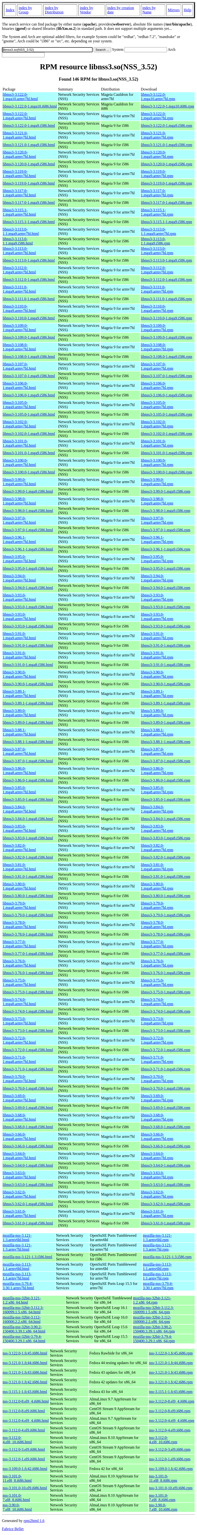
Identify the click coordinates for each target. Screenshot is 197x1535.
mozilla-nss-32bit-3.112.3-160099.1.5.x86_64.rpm (153, 1310)
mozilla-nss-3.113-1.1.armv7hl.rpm (157, 1276)
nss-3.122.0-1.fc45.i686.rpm (171, 1353)
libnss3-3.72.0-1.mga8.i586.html (28, 1050)
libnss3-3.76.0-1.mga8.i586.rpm (165, 973)
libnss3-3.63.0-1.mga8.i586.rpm (165, 1185)
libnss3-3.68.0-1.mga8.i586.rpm (165, 1127)
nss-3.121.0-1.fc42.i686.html (25, 1382)
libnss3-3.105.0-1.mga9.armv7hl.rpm (157, 405)
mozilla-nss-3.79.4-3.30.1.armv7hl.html (18, 1286)
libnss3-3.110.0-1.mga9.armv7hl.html (19, 308)
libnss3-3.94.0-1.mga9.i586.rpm (165, 588)
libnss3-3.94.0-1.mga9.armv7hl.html (19, 578)
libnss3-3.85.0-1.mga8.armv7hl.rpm (157, 790)
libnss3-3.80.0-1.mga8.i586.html (28, 896)
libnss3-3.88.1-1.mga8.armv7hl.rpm (157, 732)
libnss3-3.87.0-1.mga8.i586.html (28, 761)
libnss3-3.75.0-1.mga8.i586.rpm (165, 992)
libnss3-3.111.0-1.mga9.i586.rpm (166, 299)
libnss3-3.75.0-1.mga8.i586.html (28, 992)
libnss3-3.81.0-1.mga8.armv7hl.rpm (157, 867)
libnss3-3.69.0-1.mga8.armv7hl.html (19, 1098)
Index (10, 10)
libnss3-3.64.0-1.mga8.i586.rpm (165, 1165)
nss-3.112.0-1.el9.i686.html (24, 1459)
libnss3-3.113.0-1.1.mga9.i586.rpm (155, 241)
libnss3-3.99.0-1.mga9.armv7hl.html (19, 482)
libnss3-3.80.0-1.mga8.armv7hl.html (19, 886)
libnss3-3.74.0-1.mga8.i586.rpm (165, 1011)
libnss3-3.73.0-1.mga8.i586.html (28, 1031)
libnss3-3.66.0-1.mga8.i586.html (28, 1146)
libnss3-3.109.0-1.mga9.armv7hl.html (19, 328)
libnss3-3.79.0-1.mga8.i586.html (28, 915)
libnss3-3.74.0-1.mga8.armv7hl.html (19, 1001)
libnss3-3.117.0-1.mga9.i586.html (29, 203)
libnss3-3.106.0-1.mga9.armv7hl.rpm (157, 385)
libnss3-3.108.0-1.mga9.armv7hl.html (19, 347)
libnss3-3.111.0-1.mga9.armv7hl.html (19, 289)
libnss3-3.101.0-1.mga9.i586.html (29, 453)
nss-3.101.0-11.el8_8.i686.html (17, 1478)
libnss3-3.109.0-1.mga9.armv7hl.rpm (157, 328)
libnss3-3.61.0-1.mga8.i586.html (28, 1223)
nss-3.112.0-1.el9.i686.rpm (169, 1459)
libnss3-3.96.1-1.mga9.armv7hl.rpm (157, 539)
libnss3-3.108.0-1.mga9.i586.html (29, 357)
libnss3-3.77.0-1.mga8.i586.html (28, 954)
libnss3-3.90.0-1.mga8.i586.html (28, 684)
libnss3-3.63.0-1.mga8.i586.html (28, 1185)
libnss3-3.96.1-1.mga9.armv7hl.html (19, 539)
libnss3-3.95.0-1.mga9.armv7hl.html (19, 559)
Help (187, 10)
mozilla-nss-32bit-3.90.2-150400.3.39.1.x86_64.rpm (154, 1329)
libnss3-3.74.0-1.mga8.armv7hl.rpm (157, 1001)
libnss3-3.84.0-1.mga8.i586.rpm (165, 819)
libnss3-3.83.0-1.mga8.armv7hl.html (19, 828)
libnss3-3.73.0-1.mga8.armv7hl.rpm (157, 1021)
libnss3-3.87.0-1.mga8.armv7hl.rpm (157, 751)
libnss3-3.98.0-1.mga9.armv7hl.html (19, 501)
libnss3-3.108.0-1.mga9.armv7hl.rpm (157, 347)
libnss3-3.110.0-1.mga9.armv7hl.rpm (157, 308)
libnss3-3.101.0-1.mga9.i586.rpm (166, 453)
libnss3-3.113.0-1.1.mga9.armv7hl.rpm (158, 231)
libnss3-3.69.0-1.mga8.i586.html (28, 1108)
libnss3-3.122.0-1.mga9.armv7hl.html (19, 116)
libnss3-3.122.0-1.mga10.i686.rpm (167, 106)
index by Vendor (86, 10)
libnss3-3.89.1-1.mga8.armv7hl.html (19, 693)
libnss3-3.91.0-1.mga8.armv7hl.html (19, 655)
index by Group (25, 10)
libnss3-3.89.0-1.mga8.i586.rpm (165, 722)
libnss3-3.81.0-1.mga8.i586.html (28, 876)
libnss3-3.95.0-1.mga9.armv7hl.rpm (157, 559)
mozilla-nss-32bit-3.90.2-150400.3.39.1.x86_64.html (24, 1329)
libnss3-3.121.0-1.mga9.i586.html (29, 145)
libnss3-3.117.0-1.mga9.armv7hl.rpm (157, 193)
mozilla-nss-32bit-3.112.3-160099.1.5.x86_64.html (23, 1310)
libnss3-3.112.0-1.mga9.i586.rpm (166, 280)
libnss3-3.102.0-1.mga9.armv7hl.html (19, 424)
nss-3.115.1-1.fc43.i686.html (25, 1392)
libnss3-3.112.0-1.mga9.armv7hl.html (19, 270)
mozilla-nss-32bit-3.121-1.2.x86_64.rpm (152, 1300)
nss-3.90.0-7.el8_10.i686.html (17, 1507)
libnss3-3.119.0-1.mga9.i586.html (29, 183)
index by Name (149, 10)
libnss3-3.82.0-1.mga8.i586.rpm (165, 857)
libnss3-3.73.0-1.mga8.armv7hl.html (19, 1021)
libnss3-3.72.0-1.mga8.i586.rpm (165, 1050)
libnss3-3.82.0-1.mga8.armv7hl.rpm (157, 847)
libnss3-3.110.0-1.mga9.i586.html (29, 318)
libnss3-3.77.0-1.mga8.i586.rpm (165, 954)
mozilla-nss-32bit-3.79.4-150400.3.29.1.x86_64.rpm (154, 1338)
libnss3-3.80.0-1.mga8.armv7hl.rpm (157, 886)
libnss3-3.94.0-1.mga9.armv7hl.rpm (157, 578)
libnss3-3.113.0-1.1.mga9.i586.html (18, 241)
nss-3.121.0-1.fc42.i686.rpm (171, 1382)
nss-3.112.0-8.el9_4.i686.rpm (171, 1401)
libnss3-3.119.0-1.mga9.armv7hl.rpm (157, 173)
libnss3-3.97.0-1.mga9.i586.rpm (165, 530)
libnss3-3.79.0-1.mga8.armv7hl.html (19, 905)
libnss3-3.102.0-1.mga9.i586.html (29, 434)
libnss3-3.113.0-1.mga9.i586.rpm (166, 260)
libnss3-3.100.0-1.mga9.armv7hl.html (19, 462)
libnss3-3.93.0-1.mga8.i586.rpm (165, 626)
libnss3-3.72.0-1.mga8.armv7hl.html (19, 1040)
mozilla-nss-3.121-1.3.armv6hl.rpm (157, 1237)
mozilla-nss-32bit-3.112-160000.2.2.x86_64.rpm (152, 1319)
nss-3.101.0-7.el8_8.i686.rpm (162, 1497)
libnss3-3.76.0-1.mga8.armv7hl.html (19, 963)
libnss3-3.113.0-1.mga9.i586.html (29, 260)
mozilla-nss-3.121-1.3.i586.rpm (167, 1257)
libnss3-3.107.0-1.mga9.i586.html (29, 376)
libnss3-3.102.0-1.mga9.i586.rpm (166, 434)
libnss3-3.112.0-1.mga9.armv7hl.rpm (157, 270)
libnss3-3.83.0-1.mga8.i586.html (28, 838)
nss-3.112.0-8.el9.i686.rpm (169, 1411)
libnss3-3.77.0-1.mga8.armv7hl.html (19, 944)
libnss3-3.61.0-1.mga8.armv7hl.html (19, 1213)
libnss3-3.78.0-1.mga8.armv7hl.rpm (157, 924)
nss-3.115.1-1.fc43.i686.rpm (170, 1392)
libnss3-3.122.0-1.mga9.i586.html (29, 125)
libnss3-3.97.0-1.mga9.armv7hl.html (19, 520)
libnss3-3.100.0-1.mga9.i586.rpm (166, 472)
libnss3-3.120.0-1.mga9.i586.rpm (166, 164)
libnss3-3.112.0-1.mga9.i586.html (29, 280)
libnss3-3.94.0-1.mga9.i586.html (28, 588)
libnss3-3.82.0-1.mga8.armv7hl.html (19, 847)
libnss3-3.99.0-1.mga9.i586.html (28, 491)
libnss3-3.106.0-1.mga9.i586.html (29, 395)
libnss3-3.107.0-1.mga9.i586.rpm (166, 376)
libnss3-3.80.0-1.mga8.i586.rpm (165, 896)
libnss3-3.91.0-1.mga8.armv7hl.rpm (157, 655)
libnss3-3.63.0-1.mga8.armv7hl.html (19, 1175)
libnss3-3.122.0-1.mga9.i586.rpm (166, 125)
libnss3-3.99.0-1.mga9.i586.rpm (165, 491)
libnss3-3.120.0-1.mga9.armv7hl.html (19, 154)
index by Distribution (54, 10)
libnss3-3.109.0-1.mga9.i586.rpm (166, 337)
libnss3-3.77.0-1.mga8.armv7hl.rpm (157, 944)
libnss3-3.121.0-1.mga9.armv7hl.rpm (157, 135)
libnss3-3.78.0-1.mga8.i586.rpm (165, 934)
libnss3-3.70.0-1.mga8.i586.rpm (165, 1088)
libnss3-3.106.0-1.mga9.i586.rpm (166, 395)
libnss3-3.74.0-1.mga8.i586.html (28, 1011)
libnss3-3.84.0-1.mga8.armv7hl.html (19, 809)
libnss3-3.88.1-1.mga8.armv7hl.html (19, 732)
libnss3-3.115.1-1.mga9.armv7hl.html (19, 212)
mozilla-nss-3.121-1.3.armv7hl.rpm (157, 1247)
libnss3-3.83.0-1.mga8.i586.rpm (165, 838)
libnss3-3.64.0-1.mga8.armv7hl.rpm (157, 1156)
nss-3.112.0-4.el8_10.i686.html (17, 1440)
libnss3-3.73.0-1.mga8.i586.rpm (165, 1031)
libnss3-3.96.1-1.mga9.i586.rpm (165, 549)
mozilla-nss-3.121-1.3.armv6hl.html (17, 1237)
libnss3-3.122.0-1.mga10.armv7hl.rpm (158, 96)
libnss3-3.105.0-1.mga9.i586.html (29, 414)
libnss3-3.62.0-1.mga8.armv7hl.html (19, 1194)
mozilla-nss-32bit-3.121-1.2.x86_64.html (22, 1300)
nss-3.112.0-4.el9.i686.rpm (169, 1430)
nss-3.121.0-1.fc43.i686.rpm (171, 1372)
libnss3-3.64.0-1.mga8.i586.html (28, 1165)
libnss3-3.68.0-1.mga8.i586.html (28, 1127)
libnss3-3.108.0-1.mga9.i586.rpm (166, 357)
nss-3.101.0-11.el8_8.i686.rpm (163, 1478)
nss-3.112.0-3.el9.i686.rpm (169, 1449)
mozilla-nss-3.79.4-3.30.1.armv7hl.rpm (158, 1286)
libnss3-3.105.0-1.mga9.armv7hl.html (19, 405)
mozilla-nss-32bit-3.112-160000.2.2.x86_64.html (22, 1319)
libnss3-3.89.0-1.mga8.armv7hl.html (19, 713)
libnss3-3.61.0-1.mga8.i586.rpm (165, 1223)
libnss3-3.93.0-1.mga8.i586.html (28, 626)
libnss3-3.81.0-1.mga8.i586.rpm (165, 876)
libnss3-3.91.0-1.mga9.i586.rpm (165, 645)
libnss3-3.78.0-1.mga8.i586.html (28, 934)
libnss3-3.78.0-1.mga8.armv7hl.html (19, 924)
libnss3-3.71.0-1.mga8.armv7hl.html (19, 1059)
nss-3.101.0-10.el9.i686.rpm (170, 1488)
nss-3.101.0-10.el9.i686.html (25, 1488)
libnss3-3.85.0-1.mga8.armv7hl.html (19, 790)
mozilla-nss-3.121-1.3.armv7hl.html (17, 1247)
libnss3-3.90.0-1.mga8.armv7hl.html (19, 674)
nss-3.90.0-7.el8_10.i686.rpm (163, 1507)
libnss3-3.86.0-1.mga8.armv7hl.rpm (157, 770)
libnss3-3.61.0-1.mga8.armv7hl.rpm (157, 1213)
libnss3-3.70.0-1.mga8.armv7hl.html (19, 1079)
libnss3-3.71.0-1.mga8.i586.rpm (165, 1069)
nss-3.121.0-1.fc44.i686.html (25, 1363)
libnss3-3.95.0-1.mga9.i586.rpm (165, 568)
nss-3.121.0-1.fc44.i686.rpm (171, 1363)
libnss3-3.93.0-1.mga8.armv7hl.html (19, 616)
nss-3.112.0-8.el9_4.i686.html (26, 1401)
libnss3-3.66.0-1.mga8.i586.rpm (165, 1146)
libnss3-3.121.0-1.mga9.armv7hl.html (19, 135)
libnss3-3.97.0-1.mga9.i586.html (28, 530)
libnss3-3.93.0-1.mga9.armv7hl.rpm (157, 597)
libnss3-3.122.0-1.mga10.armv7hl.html (20, 96)
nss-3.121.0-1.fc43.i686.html (25, 1372)
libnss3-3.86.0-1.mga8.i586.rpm (165, 780)
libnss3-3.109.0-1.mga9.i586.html (29, 337)
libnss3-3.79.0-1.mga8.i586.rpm (165, 915)
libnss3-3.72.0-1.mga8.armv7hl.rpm (157, 1040)
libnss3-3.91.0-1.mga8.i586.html (28, 665)
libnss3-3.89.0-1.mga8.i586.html (28, 722)
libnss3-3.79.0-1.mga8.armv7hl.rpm (157, 905)
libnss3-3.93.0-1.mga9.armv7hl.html (19, 597)
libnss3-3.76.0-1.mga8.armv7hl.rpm (157, 963)
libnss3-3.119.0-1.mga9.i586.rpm (166, 183)
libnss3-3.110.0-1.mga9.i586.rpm (166, 318)
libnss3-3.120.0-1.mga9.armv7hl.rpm (157, 154)
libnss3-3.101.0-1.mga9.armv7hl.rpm (157, 443)
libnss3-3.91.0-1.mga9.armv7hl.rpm (157, 636)
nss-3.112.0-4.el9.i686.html (24, 1430)
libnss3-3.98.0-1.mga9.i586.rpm (165, 511)
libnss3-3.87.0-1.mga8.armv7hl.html (19, 751)
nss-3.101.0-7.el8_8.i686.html (16, 1497)
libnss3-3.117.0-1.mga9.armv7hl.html (19, 193)
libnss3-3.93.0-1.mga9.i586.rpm (165, 607)
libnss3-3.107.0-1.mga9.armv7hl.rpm (157, 366)
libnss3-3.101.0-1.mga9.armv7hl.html (19, 443)
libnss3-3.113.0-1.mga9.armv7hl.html (19, 250)
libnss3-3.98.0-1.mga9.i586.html (28, 511)
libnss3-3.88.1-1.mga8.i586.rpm (165, 742)
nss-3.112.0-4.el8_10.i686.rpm (163, 1440)
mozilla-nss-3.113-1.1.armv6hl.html (17, 1266)
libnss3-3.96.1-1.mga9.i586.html (28, 549)
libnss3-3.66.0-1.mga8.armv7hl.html (19, 1136)
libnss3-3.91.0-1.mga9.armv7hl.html (19, 636)
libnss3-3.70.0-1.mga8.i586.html (28, 1088)
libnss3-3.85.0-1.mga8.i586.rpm (165, 799)
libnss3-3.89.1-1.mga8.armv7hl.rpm (157, 693)
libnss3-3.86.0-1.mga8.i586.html (28, 780)
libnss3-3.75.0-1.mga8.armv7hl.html (19, 982)
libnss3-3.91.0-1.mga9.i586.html (28, 645)
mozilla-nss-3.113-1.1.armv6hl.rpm (157, 1266)
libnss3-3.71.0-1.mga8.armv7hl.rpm (157, 1059)
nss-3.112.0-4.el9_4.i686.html (26, 1420)
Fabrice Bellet (13, 1529)
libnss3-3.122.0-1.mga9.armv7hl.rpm (157, 116)
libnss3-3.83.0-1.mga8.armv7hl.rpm (157, 828)
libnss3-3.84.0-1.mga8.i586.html (28, 819)
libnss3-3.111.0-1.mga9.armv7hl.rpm (157, 289)
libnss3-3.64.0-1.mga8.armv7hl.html (19, 1156)
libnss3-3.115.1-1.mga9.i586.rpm (166, 222)
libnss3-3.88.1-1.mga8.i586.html (28, 742)
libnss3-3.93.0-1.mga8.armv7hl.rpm (157, 616)
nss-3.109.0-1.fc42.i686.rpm (171, 1469)
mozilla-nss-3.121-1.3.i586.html (27, 1257)
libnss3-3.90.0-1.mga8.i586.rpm (165, 684)
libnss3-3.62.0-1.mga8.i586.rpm (165, 1204)
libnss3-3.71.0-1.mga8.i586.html (28, 1069)
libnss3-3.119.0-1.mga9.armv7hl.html (19, 173)
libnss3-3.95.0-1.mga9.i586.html (28, 568)
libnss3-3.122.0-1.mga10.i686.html (30, 106)
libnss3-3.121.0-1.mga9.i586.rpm (166, 145)
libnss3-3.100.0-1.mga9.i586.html (29, 472)
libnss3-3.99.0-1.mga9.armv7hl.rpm (157, 482)
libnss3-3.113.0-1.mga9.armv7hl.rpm (157, 250)
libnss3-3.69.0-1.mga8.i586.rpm (165, 1108)
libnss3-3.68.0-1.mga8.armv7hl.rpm (157, 1117)
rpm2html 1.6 (34, 1521)
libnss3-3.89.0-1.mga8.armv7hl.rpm (157, 713)
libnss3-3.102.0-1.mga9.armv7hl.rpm (157, 424)
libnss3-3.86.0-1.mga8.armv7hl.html (19, 770)
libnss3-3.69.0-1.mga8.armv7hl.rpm (157, 1098)
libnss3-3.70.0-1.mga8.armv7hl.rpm (157, 1079)
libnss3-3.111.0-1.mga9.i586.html (29, 299)
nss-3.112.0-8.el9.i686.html (24, 1411)
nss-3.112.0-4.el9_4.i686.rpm (171, 1420)
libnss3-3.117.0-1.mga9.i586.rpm (166, 203)
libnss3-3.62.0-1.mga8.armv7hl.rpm (157, 1194)
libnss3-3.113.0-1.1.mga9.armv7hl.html (21, 231)
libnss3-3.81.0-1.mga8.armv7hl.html (19, 867)
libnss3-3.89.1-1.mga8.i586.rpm (165, 703)
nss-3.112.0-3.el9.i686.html (24, 1449)
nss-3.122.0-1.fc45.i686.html (25, 1353)
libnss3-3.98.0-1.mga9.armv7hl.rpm (157, 501)
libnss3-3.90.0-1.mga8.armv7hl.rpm (157, 674)
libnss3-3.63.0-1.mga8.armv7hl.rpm (157, 1175)
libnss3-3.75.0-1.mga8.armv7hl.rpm (157, 982)
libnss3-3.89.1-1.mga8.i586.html (28, 703)
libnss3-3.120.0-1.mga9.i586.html (29, 164)
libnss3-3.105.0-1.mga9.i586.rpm (166, 414)
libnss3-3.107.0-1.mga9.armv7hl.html (19, 366)
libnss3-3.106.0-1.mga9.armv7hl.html (19, 385)
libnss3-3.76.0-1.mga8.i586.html (28, 973)
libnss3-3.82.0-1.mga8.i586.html (28, 857)
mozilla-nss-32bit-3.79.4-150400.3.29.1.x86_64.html (24, 1338)
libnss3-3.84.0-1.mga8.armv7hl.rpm (157, 809)
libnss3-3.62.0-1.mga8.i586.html (28, 1204)
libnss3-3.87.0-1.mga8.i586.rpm (165, 761)
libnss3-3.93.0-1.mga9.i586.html (28, 607)
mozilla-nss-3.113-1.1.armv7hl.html (17, 1276)
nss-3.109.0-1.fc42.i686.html (25, 1469)
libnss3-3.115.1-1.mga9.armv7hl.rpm (157, 212)
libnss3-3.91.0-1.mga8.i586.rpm (165, 665)
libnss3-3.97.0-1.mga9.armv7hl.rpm (157, 520)
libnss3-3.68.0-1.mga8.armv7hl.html (19, 1117)
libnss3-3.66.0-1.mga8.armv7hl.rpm (157, 1136)
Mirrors (174, 10)
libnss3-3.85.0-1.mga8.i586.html (28, 799)
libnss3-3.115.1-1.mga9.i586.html (29, 222)
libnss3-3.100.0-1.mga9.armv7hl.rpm (157, 462)
